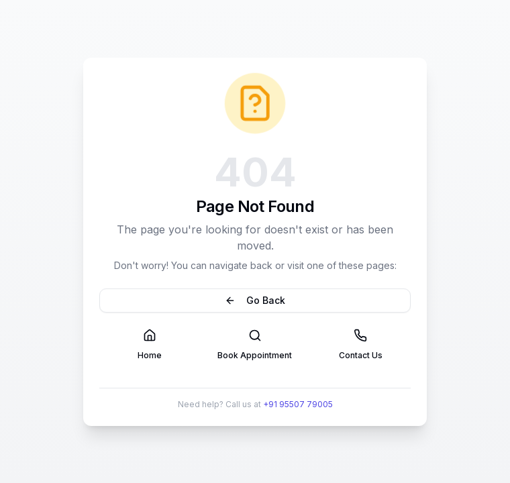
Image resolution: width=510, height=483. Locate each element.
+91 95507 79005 (298, 404)
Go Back (255, 300)
